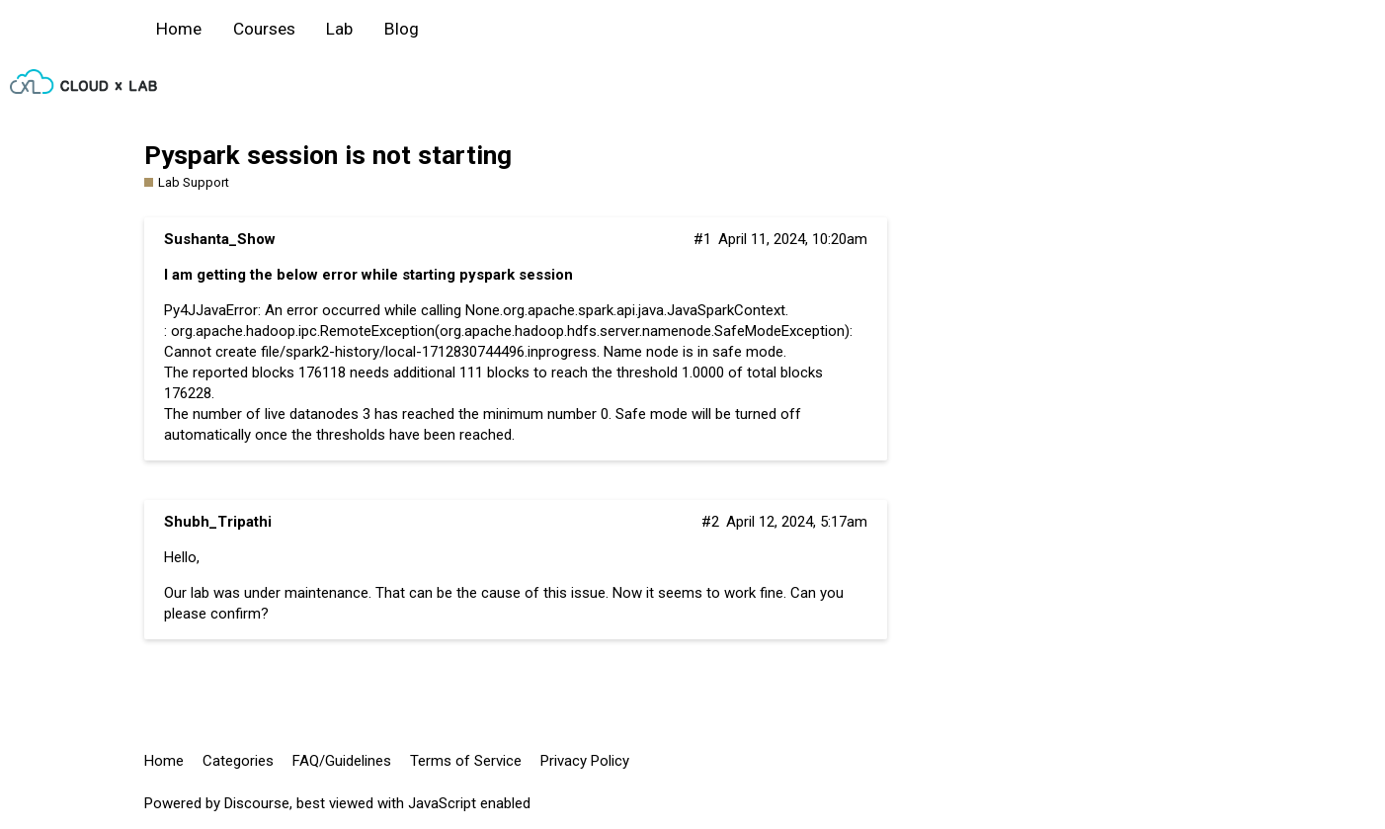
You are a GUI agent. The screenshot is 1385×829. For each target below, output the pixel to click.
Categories (238, 761)
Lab (339, 29)
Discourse (256, 803)
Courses (264, 29)
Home (179, 29)
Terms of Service (466, 761)
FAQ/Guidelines (341, 761)
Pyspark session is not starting (328, 155)
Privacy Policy (584, 761)
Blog (401, 29)
